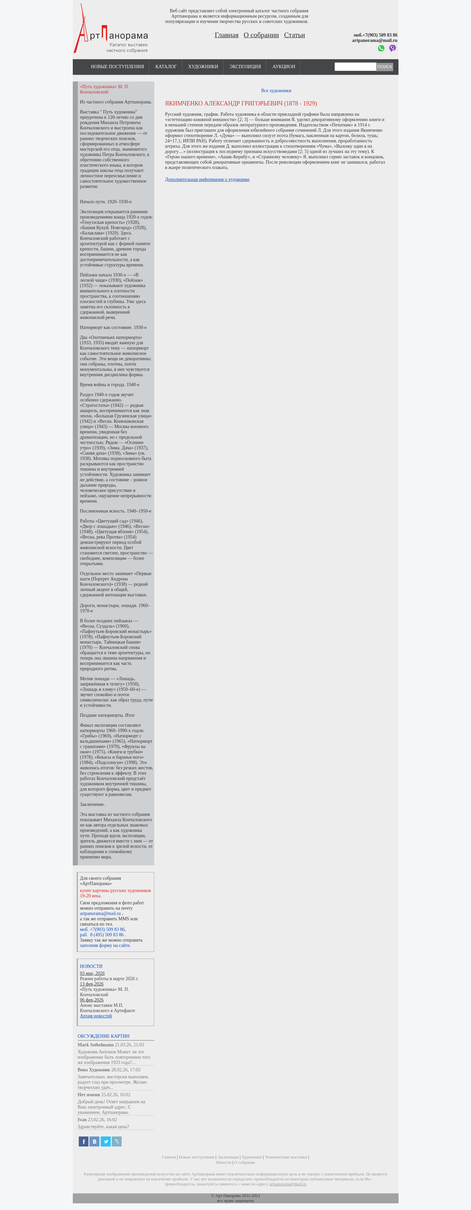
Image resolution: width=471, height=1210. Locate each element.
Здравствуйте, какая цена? (103, 1126)
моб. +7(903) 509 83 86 (102, 929)
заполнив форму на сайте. (105, 945)
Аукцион (284, 66)
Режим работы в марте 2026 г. (109, 978)
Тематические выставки (286, 1157)
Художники (203, 66)
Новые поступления (117, 66)
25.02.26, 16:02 (115, 1094)
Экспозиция (245, 66)
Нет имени (89, 1094)
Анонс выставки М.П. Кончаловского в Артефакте (107, 1008)
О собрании (261, 35)
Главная (227, 35)
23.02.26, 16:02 (102, 1119)
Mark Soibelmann (96, 1044)
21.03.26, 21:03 (129, 1044)
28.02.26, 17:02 (126, 1069)
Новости (91, 966)
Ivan (82, 1119)
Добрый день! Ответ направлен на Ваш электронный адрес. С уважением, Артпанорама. (112, 1107)
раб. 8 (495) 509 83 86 (102, 934)
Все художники (276, 90)
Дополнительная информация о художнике (207, 179)
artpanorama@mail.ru (100, 913)
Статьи (294, 35)
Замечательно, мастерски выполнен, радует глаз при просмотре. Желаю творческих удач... (113, 1082)
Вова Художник (94, 1069)
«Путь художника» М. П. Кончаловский (104, 992)
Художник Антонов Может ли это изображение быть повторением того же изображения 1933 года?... (114, 1057)
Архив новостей (96, 1015)
